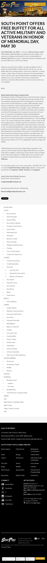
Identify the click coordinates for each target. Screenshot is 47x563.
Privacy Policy (6, 547)
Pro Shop (10, 386)
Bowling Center (12, 380)
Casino (3, 458)
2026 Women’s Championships (17, 393)
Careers (33, 467)
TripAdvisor (3, 504)
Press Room (35, 463)
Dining (18, 455)
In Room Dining (12, 349)
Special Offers (11, 220)
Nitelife (9, 367)
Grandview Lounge (13, 364)
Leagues (10, 383)
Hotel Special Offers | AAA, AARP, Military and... (17, 436)
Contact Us (34, 475)
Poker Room (11, 295)
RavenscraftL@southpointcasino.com (13, 191)
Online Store (35, 455)
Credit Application (13, 264)
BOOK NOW (8, 207)
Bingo (8, 292)
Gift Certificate (11, 301)
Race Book (10, 289)
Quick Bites (10, 345)
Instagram (36, 170)
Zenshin (9, 330)
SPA (5, 399)
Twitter (20, 170)
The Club (4, 463)
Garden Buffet (11, 336)
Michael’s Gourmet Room (15, 311)
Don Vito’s (10, 317)
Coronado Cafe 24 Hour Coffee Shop (13, 433)
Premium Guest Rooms (14, 226)
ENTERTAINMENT (10, 358)
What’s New (8, 405)
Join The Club (14, 270)
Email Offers (3, 484)
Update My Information (17, 273)
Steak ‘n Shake (11, 339)
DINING (6, 305)
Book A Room (11, 213)
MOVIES (7, 374)
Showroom (10, 361)
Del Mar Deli (11, 342)
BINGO (6, 298)
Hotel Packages (12, 217)
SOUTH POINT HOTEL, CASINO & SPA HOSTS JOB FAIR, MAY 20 (21, 439)
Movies (9, 371)
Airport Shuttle (12, 242)
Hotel (3, 455)
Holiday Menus (12, 308)
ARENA (6, 396)
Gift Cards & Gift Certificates (16, 355)
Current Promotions (13, 261)
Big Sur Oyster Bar (13, 327)
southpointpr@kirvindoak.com (11, 182)
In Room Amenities (13, 352)
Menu (36, 4)
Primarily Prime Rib (13, 320)
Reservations (5, 449)
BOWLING (7, 377)
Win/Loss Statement (16, 276)
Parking (9, 248)
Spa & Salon (20, 470)
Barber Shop (20, 475)
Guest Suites (11, 229)
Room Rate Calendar (13, 223)
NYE (5, 411)
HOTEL (6, 210)
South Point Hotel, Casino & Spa (18, 168)
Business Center (12, 239)
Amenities (10, 235)
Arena (18, 463)
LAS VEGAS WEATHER (23, 519)
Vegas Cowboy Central (11, 408)
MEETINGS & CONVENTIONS (14, 402)
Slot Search (10, 279)
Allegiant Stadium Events (15, 245)
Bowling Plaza (11, 389)
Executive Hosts (12, 283)
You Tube (3, 500)
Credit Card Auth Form (14, 254)
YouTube (27, 170)
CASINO (6, 257)
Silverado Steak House (14, 314)
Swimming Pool (12, 232)
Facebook (14, 170)
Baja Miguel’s (11, 323)
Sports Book (11, 286)
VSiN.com (4, 159)
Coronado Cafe (12, 333)
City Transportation (13, 251)
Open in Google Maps (32, 503)
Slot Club (10, 267)
